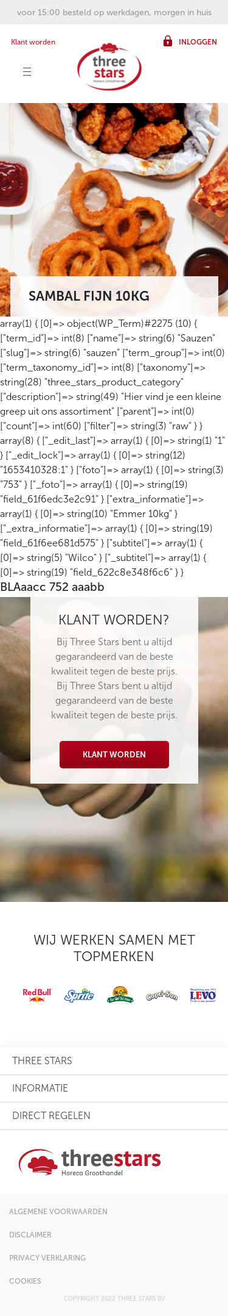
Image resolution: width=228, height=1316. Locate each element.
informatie (40, 1088)
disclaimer (30, 1235)
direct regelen (51, 1115)
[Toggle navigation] (27, 73)
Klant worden (33, 42)
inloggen (198, 42)
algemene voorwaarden (58, 1211)
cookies (25, 1281)
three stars (42, 1061)
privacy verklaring (47, 1258)
